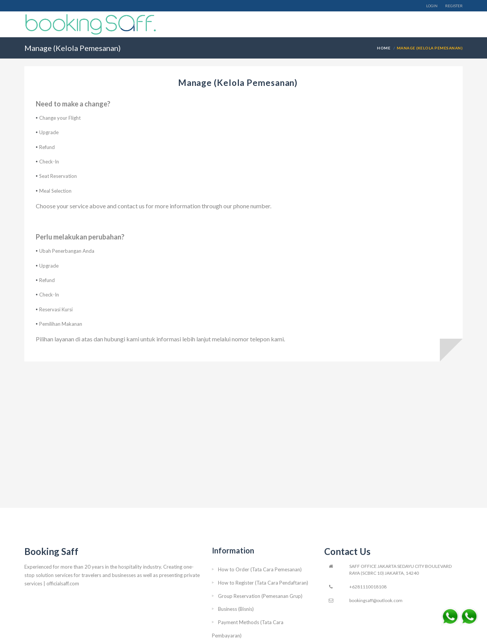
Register (454, 5)
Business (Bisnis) (236, 609)
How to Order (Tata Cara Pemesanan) (260, 569)
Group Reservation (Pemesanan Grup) (260, 596)
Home (384, 48)
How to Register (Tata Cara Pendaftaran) (263, 583)
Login (432, 5)
